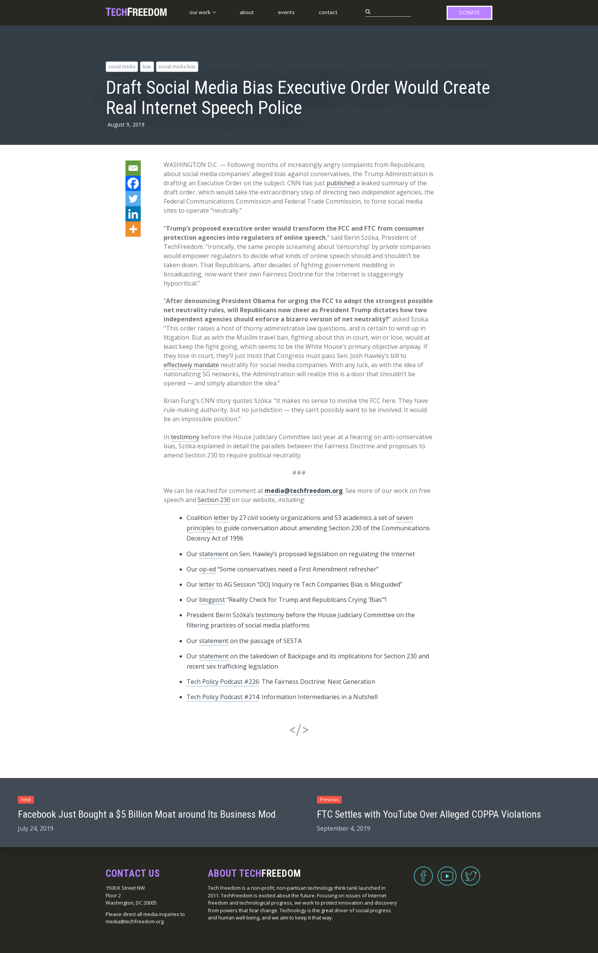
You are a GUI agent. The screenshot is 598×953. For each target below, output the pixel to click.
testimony (185, 437)
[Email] (133, 168)
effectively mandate (191, 365)
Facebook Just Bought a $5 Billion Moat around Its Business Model (150, 814)
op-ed (207, 569)
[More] (133, 229)
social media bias (177, 66)
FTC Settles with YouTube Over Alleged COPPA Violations (429, 814)
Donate (469, 13)
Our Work (200, 12)
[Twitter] (133, 198)
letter (221, 517)
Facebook (423, 871)
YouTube (447, 871)
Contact (328, 12)
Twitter (470, 871)
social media (121, 66)
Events (286, 12)
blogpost (212, 599)
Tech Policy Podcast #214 (222, 697)
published (340, 183)
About (247, 12)
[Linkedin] (133, 213)
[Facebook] (133, 183)
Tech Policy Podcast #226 (222, 681)
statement (213, 554)
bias (147, 66)
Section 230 (214, 500)
